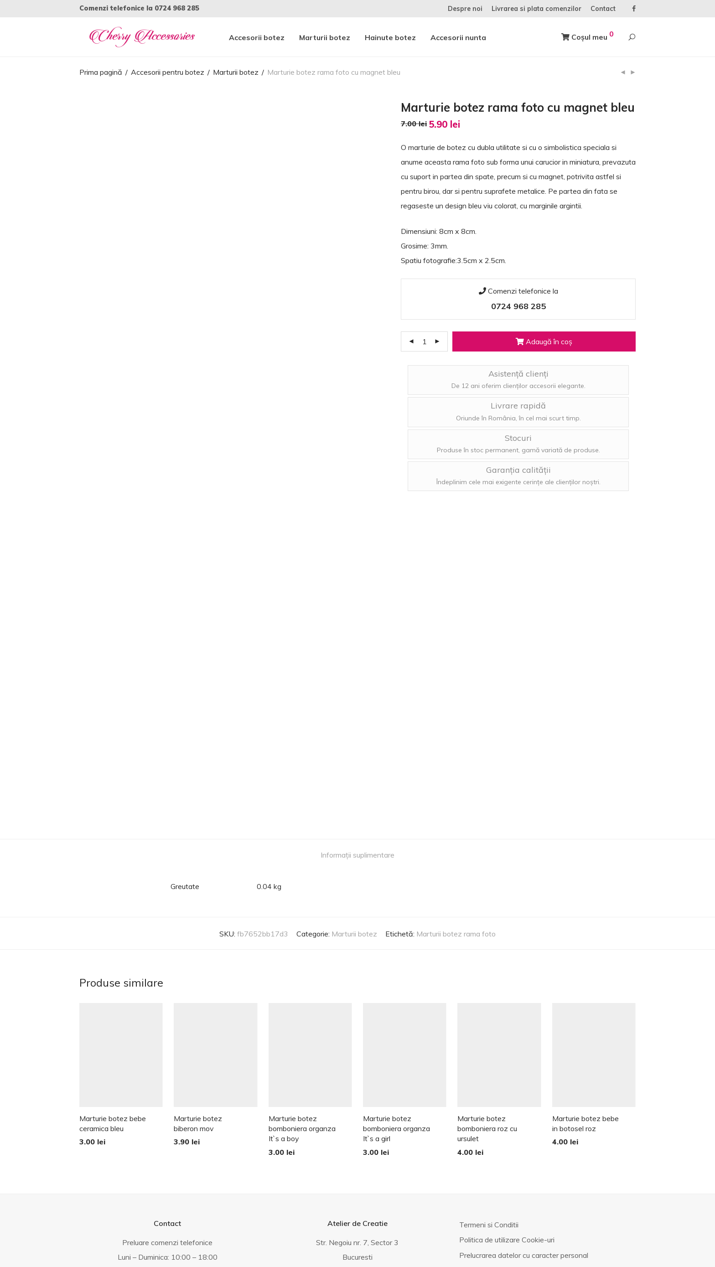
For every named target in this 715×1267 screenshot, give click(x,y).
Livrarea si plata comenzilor (536, 8)
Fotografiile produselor (495, 1107)
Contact (603, 8)
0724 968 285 (177, 8)
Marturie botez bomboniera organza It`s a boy (302, 965)
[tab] (357, 691)
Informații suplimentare (357, 691)
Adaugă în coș (544, 341)
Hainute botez (390, 37)
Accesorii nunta (458, 37)
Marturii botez (324, 37)
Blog (466, 1122)
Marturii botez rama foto (456, 770)
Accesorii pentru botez (167, 72)
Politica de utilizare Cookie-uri (506, 1076)
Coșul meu (587, 35)
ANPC (221, 1246)
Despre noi (465, 8)
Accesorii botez (257, 37)
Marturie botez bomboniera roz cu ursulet (487, 965)
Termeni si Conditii (488, 1061)
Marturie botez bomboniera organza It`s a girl (396, 965)
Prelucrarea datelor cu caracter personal (523, 1091)
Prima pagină (100, 72)
